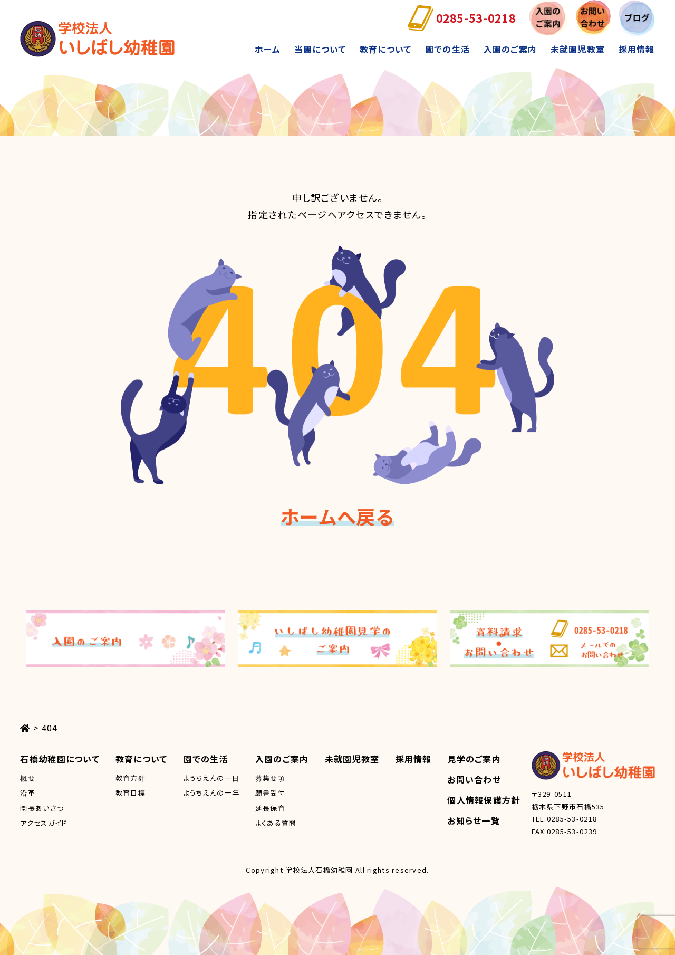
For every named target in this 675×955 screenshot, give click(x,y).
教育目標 (130, 793)
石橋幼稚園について (60, 758)
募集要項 (270, 778)
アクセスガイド (43, 823)
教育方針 (130, 778)
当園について (320, 49)
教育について (386, 49)
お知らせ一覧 (473, 820)
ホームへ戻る (337, 516)
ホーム (268, 49)
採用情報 (636, 49)
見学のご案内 (474, 758)
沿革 (27, 793)
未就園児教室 (578, 49)
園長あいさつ (42, 808)
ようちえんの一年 (211, 793)
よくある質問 (276, 823)
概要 (27, 778)
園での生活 (447, 49)
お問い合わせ (474, 779)
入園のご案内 (510, 49)
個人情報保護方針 (483, 800)
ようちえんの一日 (211, 778)
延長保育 (270, 808)
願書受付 (270, 793)
